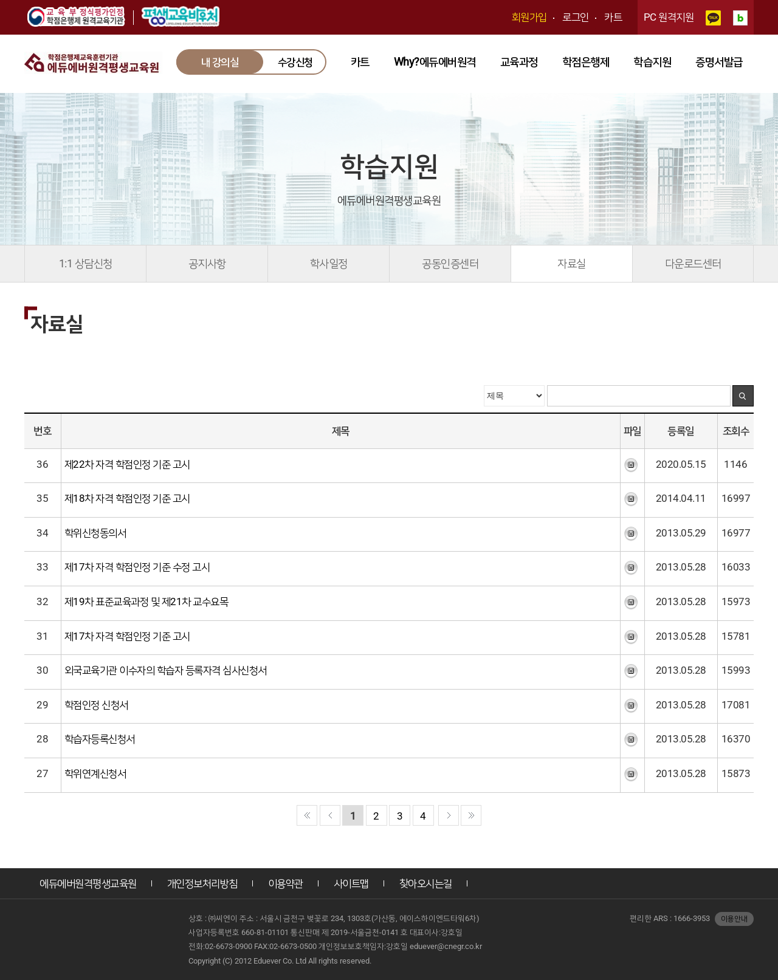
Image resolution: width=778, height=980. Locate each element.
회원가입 (529, 17)
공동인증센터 (450, 263)
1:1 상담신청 (85, 263)
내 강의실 (220, 62)
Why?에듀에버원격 (435, 61)
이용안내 (734, 918)
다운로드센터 (693, 263)
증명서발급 (719, 61)
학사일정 (329, 263)
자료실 (571, 263)
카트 (613, 17)
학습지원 (652, 61)
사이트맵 (351, 883)
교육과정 (519, 61)
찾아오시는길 (425, 883)
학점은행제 (586, 61)
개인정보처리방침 (202, 883)
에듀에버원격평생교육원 (88, 883)
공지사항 (207, 263)
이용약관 (285, 883)
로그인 (575, 17)
